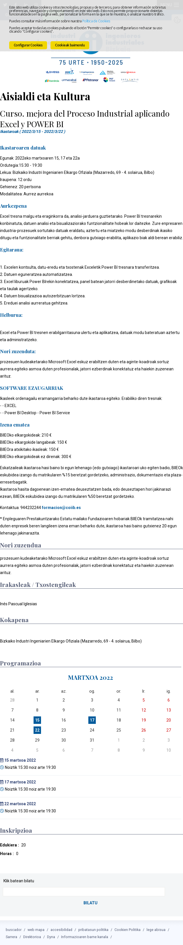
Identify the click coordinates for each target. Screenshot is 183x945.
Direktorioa (32, 936)
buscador (14, 928)
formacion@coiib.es (61, 507)
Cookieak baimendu (70, 45)
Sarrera (11, 936)
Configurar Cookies (28, 45)
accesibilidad (61, 928)
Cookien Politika (127, 928)
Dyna (51, 936)
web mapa (36, 928)
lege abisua (156, 928)
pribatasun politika (93, 928)
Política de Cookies (96, 21)
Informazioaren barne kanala (84, 936)
